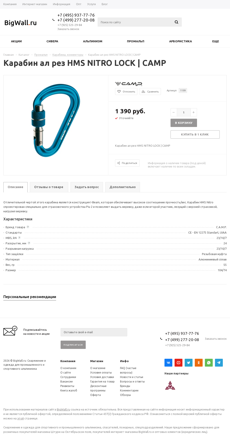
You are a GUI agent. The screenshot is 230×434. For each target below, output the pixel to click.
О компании (68, 368)
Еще (217, 41)
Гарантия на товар (102, 381)
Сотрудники (68, 377)
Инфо (124, 361)
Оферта (95, 394)
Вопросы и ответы (132, 381)
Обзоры (125, 394)
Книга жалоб (68, 390)
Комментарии (129, 390)
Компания (67, 361)
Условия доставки (102, 377)
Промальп (135, 41)
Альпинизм (92, 41)
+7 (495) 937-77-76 (76, 15)
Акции (16, 41)
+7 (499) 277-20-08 (76, 19)
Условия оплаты (101, 372)
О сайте (65, 372)
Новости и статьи (131, 377)
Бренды (125, 386)
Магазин (96, 361)
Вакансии (66, 381)
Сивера (52, 41)
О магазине (97, 368)
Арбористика (180, 41)
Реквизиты (67, 386)
